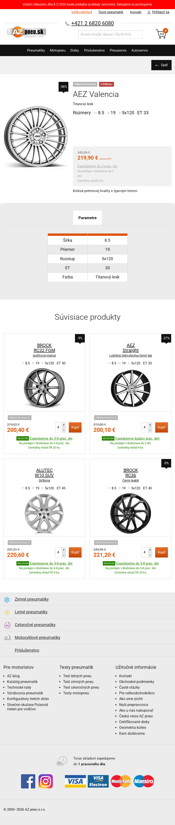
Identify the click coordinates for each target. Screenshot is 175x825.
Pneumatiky (32, 50)
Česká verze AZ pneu (136, 716)
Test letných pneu (77, 676)
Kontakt (135, 12)
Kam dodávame (132, 733)
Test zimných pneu (78, 682)
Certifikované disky (134, 722)
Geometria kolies (132, 727)
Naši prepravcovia (133, 705)
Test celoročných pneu (81, 687)
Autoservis (144, 50)
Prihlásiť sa (157, 12)
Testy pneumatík (109, 12)
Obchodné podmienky (136, 682)
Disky (74, 50)
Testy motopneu (76, 693)
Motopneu (55, 50)
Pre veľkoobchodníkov (137, 693)
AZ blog (13, 676)
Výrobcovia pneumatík (25, 693)
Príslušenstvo (95, 50)
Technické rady (19, 687)
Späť (163, 65)
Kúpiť (75, 427)
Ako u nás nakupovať (136, 710)
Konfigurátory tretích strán (28, 699)
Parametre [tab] (87, 217)
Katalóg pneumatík (22, 682)
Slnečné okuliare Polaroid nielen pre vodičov (27, 707)
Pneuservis (121, 50)
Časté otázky (129, 687)
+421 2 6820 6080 (93, 23)
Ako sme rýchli (131, 699)
